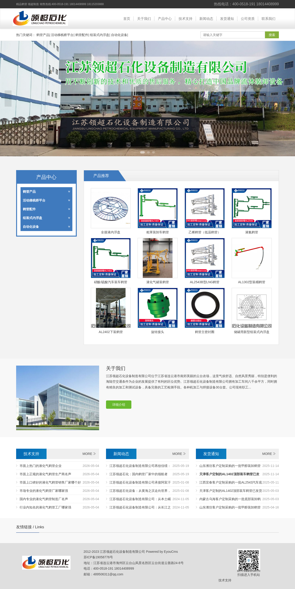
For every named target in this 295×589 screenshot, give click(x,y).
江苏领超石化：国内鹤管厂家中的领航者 (138, 474)
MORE (87, 454)
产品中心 (165, 19)
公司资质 (248, 19)
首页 (126, 19)
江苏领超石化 (40, 18)
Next (286, 98)
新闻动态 (206, 19)
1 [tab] (142, 152)
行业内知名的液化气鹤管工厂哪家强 (45, 507)
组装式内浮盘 (99, 35)
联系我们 (268, 19)
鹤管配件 (81, 35)
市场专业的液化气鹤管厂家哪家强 (44, 491)
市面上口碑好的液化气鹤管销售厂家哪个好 (50, 482)
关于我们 (144, 19)
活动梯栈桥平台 (62, 35)
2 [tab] (148, 152)
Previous (8, 98)
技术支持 (185, 19)
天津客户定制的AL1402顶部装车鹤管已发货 (230, 491)
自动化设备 (119, 35)
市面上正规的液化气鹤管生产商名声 (45, 474)
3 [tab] (153, 152)
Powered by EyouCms (161, 551)
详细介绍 (118, 404)
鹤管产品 (42, 35)
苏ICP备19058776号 (98, 557)
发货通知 (227, 19)
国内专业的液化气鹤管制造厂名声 (44, 499)
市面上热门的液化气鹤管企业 (41, 466)
